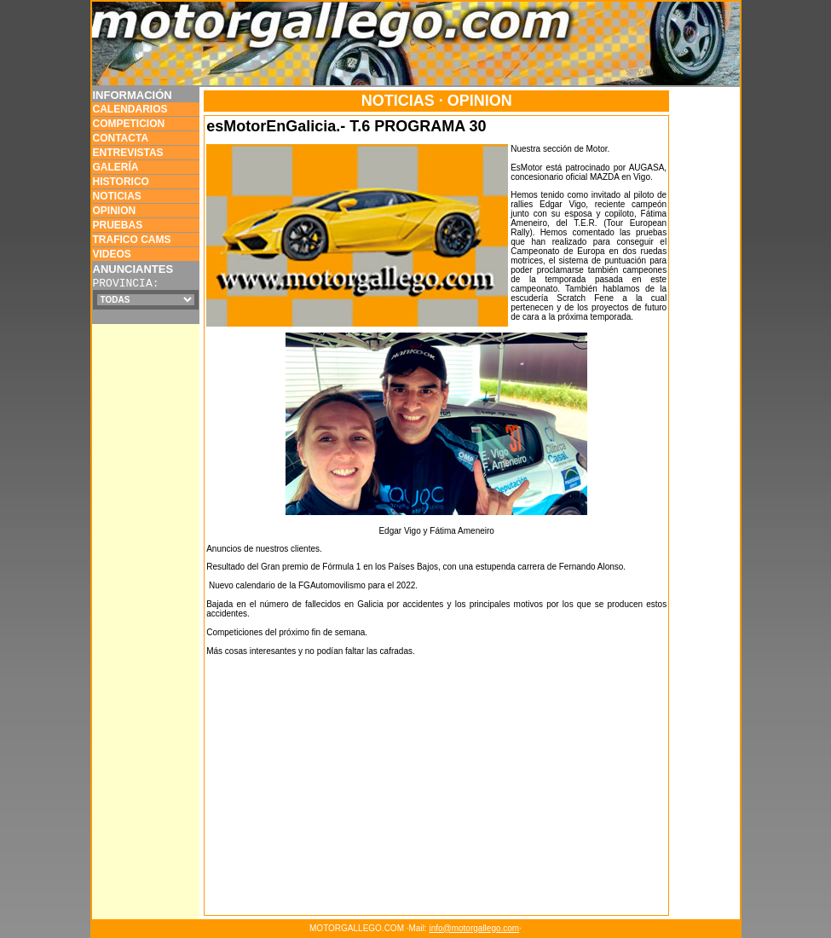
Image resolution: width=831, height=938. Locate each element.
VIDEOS (112, 254)
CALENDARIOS (130, 109)
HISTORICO (121, 182)
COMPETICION (129, 124)
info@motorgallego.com (474, 928)
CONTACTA (121, 138)
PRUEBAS (118, 225)
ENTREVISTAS (128, 153)
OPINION (114, 211)
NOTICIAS (117, 196)
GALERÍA (116, 167)
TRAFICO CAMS (132, 240)
